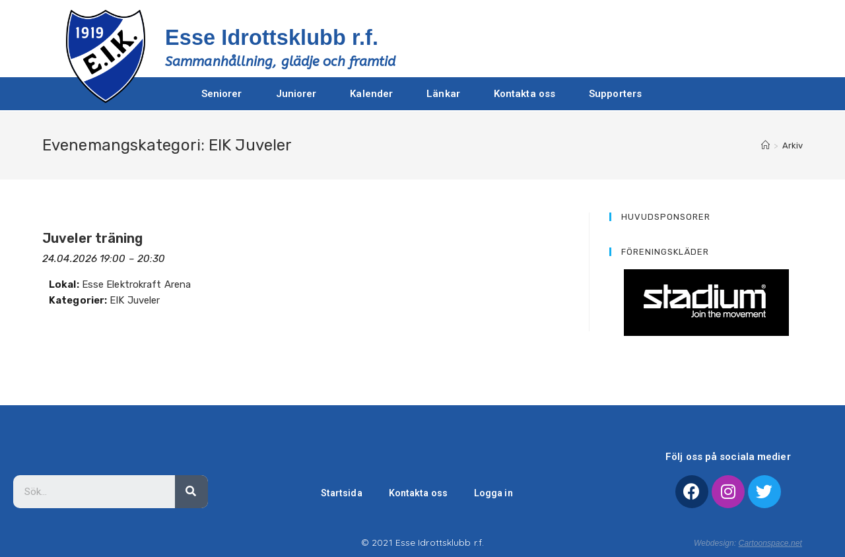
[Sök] (191, 491)
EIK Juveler (135, 300)
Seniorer (221, 94)
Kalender (371, 94)
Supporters (615, 94)
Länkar (443, 94)
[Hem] (765, 145)
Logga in (495, 493)
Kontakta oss (524, 94)
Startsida (339, 493)
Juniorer (296, 94)
